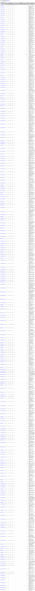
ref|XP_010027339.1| (2, 168)
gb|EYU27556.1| (2, 95)
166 (5, 374)
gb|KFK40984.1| (2, 554)
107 (5, 238)
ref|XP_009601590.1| (2, 87)
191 (5, 436)
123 (5, 269)
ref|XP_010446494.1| (2, 317)
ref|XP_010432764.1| (2, 269)
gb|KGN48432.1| (2, 337)
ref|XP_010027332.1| (2, 137)
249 (5, 565)
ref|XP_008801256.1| (2, 302)
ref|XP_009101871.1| (2, 280)
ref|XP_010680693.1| (2, 579)
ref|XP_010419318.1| (2, 190)
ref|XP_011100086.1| (2, 394)
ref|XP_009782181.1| (2, 42)
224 (5, 497)
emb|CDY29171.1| (2, 356)
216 (5, 587)
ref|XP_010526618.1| (2, 352)
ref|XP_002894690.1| (2, 405)
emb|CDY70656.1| (2, 345)
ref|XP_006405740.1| (2, 207)
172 (5, 394)
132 (5, 284)
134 (5, 291)
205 (5, 467)
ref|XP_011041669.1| (2, 113)
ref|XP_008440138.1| (2, 428)
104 (5, 230)
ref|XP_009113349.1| (2, 559)
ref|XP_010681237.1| (2, 500)
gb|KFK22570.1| (2, 465)
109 (5, 243)
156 (5, 356)
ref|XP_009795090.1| (2, 236)
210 (5, 502)
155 (5, 354)
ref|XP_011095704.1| (2, 29)
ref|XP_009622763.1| (2, 31)
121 (5, 263)
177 (5, 408)
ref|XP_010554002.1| (2, 410)
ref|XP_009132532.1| (2, 438)
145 (5, 327)
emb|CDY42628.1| (2, 557)
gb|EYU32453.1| (2, 27)
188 (5, 428)
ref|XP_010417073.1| (2, 582)
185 (5, 423)
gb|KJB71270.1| (2, 423)
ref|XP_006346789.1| (2, 203)
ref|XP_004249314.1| (2, 57)
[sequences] (7, 0)
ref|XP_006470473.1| (2, 364)
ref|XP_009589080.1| (2, 40)
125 (5, 272)
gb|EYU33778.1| (2, 97)
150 (5, 342)
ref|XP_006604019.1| (2, 577)
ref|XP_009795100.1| (2, 81)
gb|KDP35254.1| (2, 354)
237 (5, 550)
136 (5, 295)
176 (5, 405)
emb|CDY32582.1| (2, 306)
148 (5, 337)
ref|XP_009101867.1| (2, 587)
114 (5, 252)
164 (5, 372)
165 (5, 582)
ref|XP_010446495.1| (2, 188)
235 (5, 546)
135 (5, 306)
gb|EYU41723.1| (2, 59)
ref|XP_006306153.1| (2, 446)
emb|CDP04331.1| (2, 105)
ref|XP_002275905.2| (2, 372)
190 (5, 432)
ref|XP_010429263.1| (2, 369)
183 (5, 483)
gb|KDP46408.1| (2, 416)
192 (5, 438)
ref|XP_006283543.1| (2, 324)
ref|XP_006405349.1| (2, 497)
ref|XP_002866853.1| (2, 120)
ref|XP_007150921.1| (2, 401)
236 (5, 548)
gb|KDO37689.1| (2, 194)
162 (5, 369)
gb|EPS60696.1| (2, 216)
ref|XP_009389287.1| (2, 214)
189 (5, 430)
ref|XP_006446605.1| (2, 284)
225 (5, 512)
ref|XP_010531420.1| (2, 156)
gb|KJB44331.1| (2, 252)
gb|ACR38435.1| (2, 552)
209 (5, 479)
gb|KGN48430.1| (2, 510)
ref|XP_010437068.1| (2, 243)
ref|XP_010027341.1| (2, 211)
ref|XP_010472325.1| (2, 483)
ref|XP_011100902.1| (2, 160)
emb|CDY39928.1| (2, 533)
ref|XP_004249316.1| (2, 36)
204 (5, 465)
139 (5, 312)
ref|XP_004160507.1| (2, 565)
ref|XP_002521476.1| (2, 420)
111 (5, 249)
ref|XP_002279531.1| (2, 143)
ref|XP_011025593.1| (2, 93)
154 (5, 352)
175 (5, 401)
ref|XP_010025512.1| (2, 291)
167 (5, 376)
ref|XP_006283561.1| (2, 299)
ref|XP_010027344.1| (2, 233)
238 (5, 552)
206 (5, 470)
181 (5, 416)
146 (5, 330)
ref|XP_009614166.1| (2, 83)
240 (5, 556)
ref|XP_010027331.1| (2, 174)
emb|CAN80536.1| (2, 467)
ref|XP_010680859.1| (2, 436)
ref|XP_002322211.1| (2, 536)
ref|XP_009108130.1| (2, 272)
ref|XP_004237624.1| (2, 230)
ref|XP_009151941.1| (2, 408)
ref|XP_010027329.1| (2, 413)
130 (5, 280)
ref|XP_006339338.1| (2, 61)
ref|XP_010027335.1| (2, 320)
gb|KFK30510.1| (2, 512)
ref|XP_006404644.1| (2, 334)
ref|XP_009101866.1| (2, 254)
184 (5, 420)
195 (5, 442)
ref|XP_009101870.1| (2, 225)
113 (5, 345)
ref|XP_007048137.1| (2, 115)
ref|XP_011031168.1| (2, 85)
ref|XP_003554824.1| (2, 463)
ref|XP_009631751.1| (2, 38)
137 (5, 299)
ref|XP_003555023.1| (2, 589)
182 (5, 500)
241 (5, 557)
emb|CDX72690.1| (2, 396)
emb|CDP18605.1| (2, 186)
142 (5, 317)
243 (5, 589)
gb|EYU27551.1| (2, 34)
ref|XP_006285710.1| (2, 131)
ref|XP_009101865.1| (2, 274)
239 (5, 554)
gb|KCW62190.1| (2, 342)
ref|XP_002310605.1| (2, 90)
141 (5, 315)
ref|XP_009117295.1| (2, 134)
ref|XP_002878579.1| (2, 374)
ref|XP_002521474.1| (2, 101)
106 (5, 236)
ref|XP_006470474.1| (2, 196)
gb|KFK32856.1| (2, 481)
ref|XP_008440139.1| (2, 585)
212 (5, 481)
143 (5, 320)
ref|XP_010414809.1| (2, 546)
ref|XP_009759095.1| (2, 111)
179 (5, 413)
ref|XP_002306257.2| (2, 108)
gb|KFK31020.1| (2, 327)
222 (5, 510)
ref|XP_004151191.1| (2, 315)
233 (5, 540)
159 (5, 361)
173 (5, 396)
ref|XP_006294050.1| (2, 263)
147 (5, 334)
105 (5, 233)
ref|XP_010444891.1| (2, 527)
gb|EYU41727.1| (2, 192)
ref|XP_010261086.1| (2, 158)
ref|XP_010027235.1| (2, 247)
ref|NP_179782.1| (2, 312)
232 (5, 536)
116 (5, 254)
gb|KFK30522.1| (2, 548)
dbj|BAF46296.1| (2, 5)
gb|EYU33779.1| (2, 140)
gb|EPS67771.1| (2, 479)
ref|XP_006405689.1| (2, 432)
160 (5, 364)
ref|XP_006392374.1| (2, 330)
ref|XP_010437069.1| (2, 127)
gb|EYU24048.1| (2, 238)
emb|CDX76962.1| (2, 376)
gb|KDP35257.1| (2, 367)
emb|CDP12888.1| (2, 361)
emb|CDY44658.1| (2, 556)
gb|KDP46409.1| (2, 502)
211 (5, 585)
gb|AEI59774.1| (2, 63)
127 (5, 418)
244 (5, 559)
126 (5, 274)
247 (5, 577)
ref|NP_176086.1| (2, 470)
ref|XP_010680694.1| (2, 575)
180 (5, 527)
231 (5, 533)
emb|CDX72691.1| (2, 381)
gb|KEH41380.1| (2, 550)
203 (5, 463)
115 (5, 381)
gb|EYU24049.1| (2, 171)
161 (5, 367)
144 (5, 324)
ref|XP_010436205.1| (2, 249)
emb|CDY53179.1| (2, 177)
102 (5, 225)
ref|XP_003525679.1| (2, 430)
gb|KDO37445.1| (2, 304)
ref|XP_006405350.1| (2, 540)
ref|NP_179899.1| (2, 153)
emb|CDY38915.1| (2, 418)
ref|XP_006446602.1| (2, 295)
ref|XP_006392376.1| (2, 442)
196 (5, 446)
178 (5, 410)
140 (5, 302)
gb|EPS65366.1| (2, 54)
